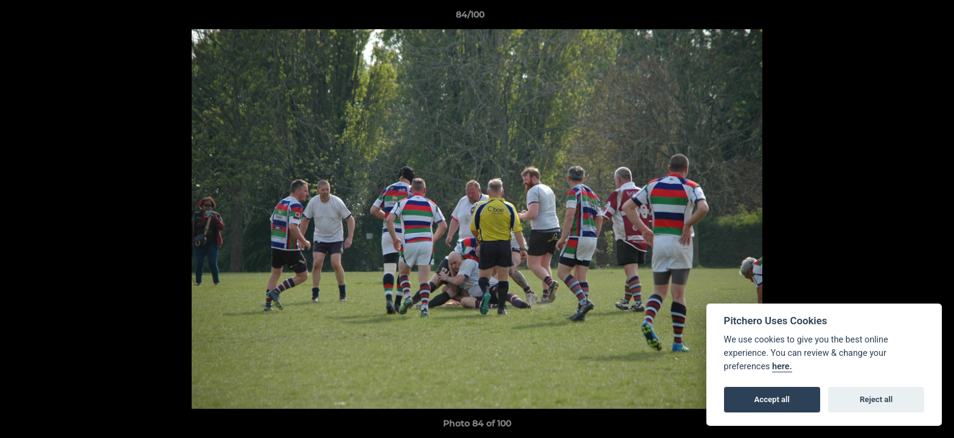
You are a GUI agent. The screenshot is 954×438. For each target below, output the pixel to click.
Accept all (772, 399)
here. (782, 366)
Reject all (876, 399)
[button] (903, 17)
